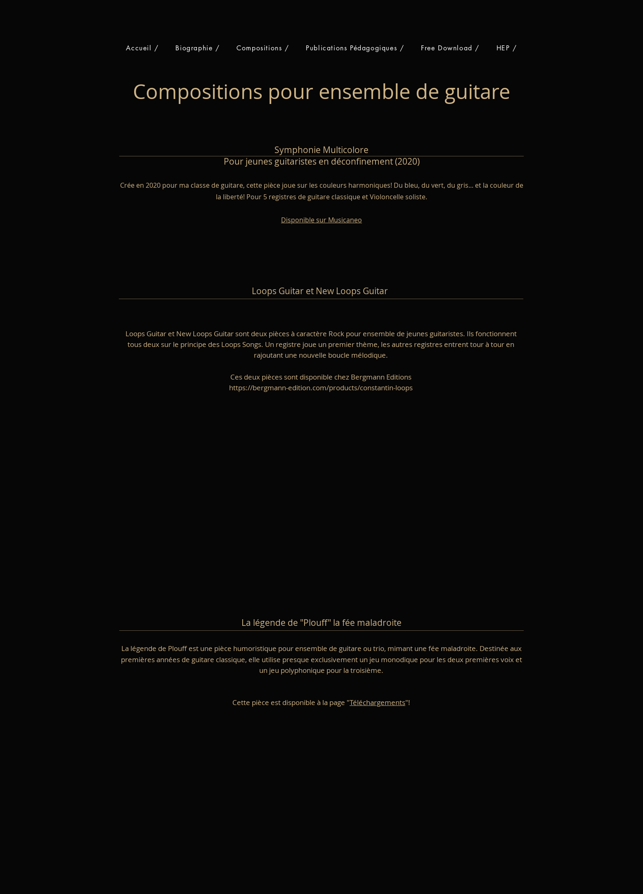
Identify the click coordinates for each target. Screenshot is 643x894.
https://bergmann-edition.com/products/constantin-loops (321, 387)
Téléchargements (377, 702)
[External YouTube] (330, 485)
